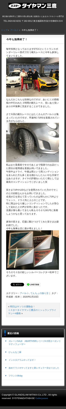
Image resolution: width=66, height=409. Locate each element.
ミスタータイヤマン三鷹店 (33, 7)
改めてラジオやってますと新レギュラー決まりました (34, 368)
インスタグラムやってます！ (22, 360)
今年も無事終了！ (16, 39)
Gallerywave (41, 398)
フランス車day (16, 376)
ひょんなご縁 (15, 352)
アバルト (24, 293)
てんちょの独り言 (39, 293)
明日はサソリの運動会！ (22, 306)
